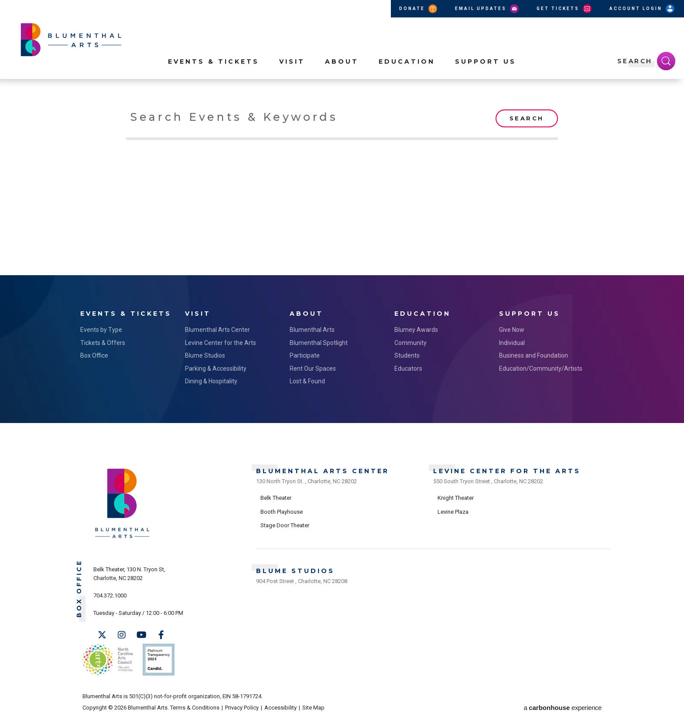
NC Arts (107, 660)
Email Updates (487, 8)
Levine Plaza (453, 511)
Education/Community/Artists (540, 368)
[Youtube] (141, 635)
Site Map (313, 707)
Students (407, 355)
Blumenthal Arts (312, 329)
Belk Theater (275, 498)
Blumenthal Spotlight (319, 342)
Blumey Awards (416, 329)
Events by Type (101, 329)
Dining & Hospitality (211, 381)
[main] (342, 185)
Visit (292, 61)
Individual (512, 342)
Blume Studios (205, 355)
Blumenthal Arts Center (217, 329)
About (342, 61)
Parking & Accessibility (215, 368)
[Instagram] (121, 635)
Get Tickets (565, 8)
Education (407, 61)
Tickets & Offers (102, 342)
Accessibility (280, 707)
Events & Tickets (213, 61)
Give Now (511, 329)
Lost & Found (307, 381)
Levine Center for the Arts (220, 342)
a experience (563, 707)
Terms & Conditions (194, 707)
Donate (418, 8)
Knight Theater (456, 498)
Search (527, 118)
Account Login (642, 8)
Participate (305, 355)
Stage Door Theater (284, 525)
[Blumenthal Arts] (122, 537)
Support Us (485, 61)
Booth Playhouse (281, 511)
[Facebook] (161, 635)
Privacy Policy (242, 707)
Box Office (94, 355)
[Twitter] (102, 635)
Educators (408, 368)
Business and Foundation (533, 355)
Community (410, 342)
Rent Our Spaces (313, 368)
